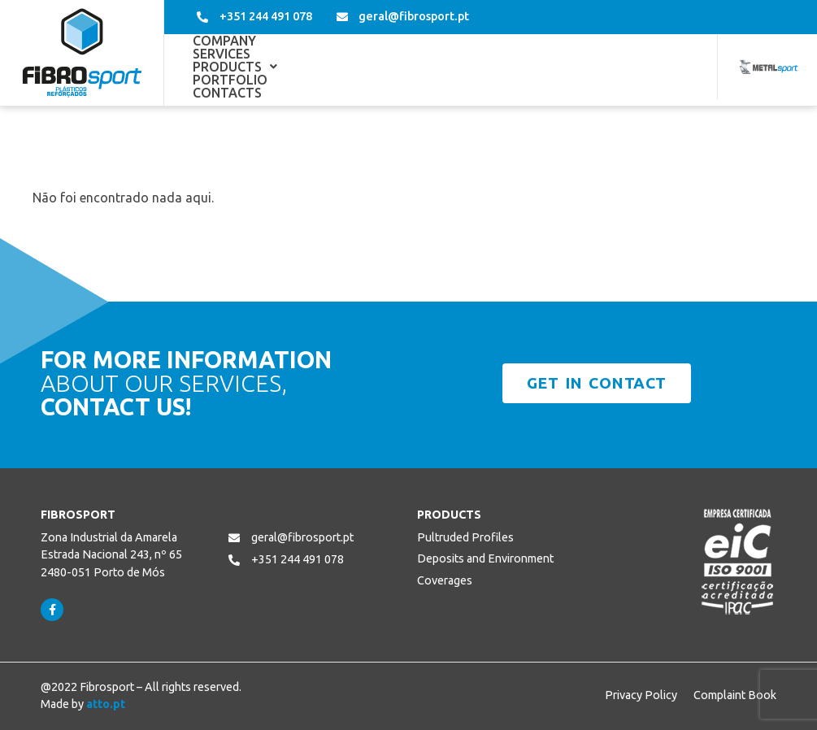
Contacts (605, 66)
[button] (404, 66)
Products (405, 66)
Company (224, 66)
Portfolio (509, 66)
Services (309, 66)
